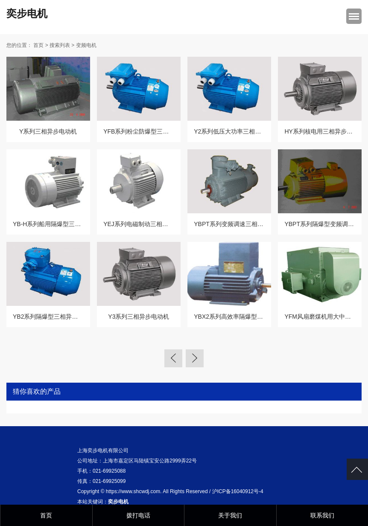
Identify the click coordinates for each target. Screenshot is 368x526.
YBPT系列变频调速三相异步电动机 (240, 224)
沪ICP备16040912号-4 (237, 491)
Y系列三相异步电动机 (48, 131)
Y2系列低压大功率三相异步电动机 (239, 131)
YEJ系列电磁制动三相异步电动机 (147, 224)
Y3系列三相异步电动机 (138, 316)
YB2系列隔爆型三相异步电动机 (54, 316)
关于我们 (230, 515)
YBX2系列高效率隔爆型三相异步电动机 (246, 316)
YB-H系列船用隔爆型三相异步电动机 (62, 224)
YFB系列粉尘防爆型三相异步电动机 (151, 131)
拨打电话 (138, 515)
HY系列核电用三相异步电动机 (324, 131)
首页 (38, 45)
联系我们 (322, 515)
